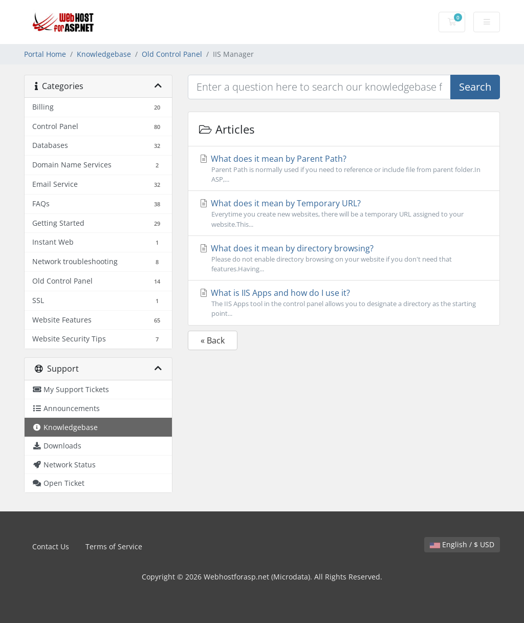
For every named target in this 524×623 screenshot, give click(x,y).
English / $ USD (462, 544)
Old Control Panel (172, 54)
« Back (213, 340)
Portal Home (45, 54)
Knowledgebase (104, 54)
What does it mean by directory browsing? (344, 258)
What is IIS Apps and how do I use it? (344, 302)
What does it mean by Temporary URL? (344, 213)
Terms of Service (113, 546)
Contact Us (50, 546)
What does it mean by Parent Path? (344, 168)
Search (475, 87)
